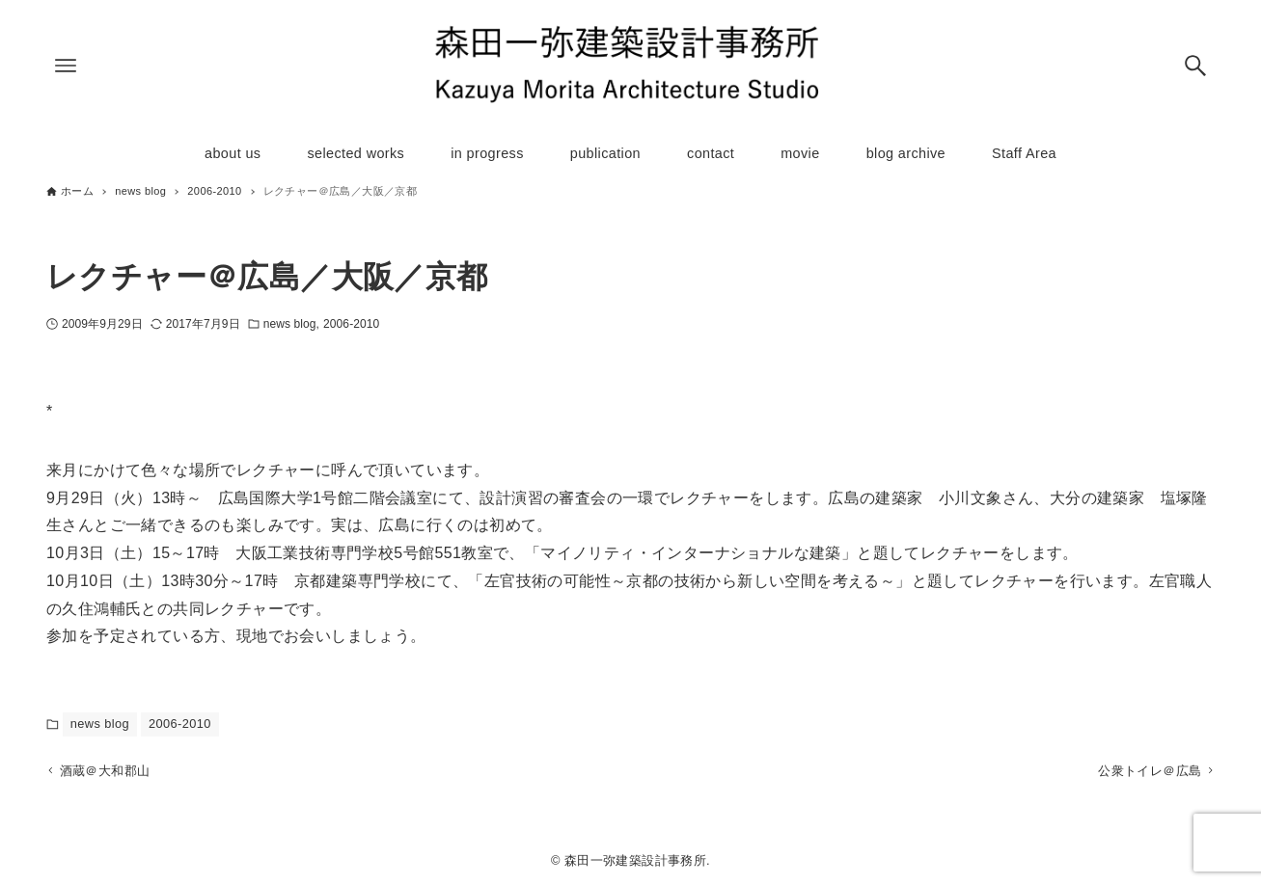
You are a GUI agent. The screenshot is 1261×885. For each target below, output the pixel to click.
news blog (289, 324)
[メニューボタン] (65, 65)
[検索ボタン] (1195, 65)
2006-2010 (351, 324)
